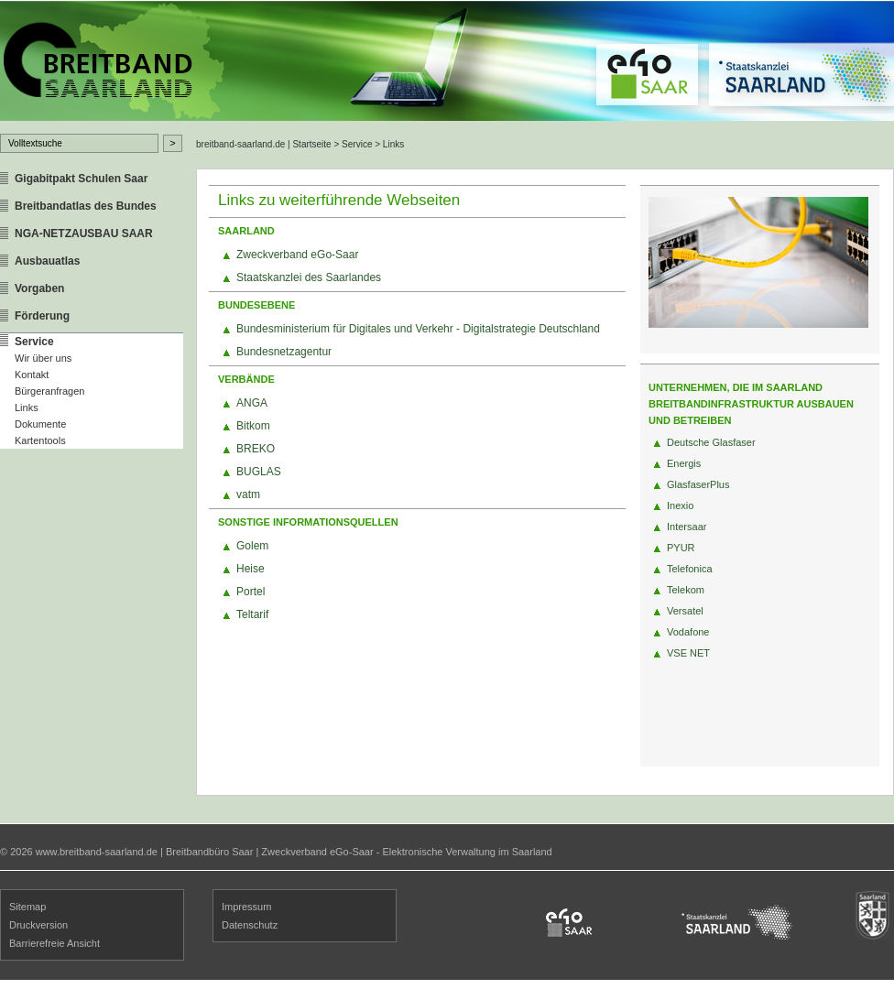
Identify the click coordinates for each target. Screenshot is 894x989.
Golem (252, 545)
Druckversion (38, 924)
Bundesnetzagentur (284, 351)
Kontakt (32, 374)
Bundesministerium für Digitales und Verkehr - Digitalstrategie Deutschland (418, 328)
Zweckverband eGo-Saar (297, 254)
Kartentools (40, 440)
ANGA (251, 403)
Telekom (685, 589)
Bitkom (253, 425)
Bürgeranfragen (49, 391)
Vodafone (688, 631)
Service (34, 341)
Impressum (246, 906)
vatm (248, 494)
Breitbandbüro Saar (209, 851)
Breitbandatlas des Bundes (86, 206)
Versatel (685, 610)
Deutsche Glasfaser (711, 442)
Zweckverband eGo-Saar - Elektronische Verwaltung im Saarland (406, 851)
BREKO (255, 448)
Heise (250, 568)
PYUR (681, 547)
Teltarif (252, 614)
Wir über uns (43, 358)
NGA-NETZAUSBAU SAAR (84, 233)
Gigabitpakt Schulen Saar (81, 178)
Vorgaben (39, 288)
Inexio (680, 505)
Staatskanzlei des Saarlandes (308, 277)
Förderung (42, 316)
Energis (684, 463)
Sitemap (27, 906)
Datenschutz (250, 924)
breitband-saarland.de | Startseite (264, 144)
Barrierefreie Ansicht (54, 943)
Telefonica (690, 568)
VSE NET (688, 652)
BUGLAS (258, 471)
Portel (250, 591)
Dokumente (40, 423)
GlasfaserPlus (698, 484)
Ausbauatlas (47, 261)
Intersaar (686, 526)
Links (26, 407)
